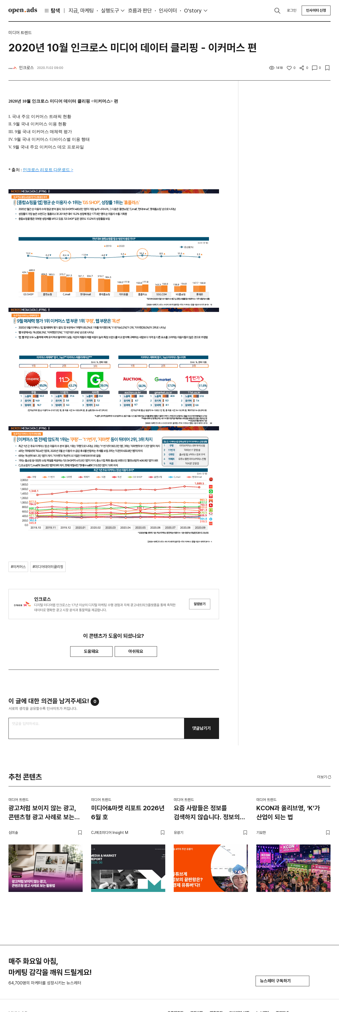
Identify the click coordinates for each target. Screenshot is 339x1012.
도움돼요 (91, 651)
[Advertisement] (288, 177)
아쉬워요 (135, 651)
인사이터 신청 (316, 10)
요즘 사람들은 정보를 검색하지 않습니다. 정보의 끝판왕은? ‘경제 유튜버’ (207, 813)
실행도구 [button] (110, 10)
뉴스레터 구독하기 (282, 980)
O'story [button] (193, 10)
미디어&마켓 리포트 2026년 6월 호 (127, 812)
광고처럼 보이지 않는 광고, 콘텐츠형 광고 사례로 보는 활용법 (42, 813)
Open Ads (22, 10)
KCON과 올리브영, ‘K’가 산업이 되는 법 (288, 812)
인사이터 (168, 10)
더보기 (324, 777)
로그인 (291, 10)
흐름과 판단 (140, 10)
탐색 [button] (52, 10)
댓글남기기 (201, 728)
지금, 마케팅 (81, 10)
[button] (324, 777)
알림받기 (200, 604)
